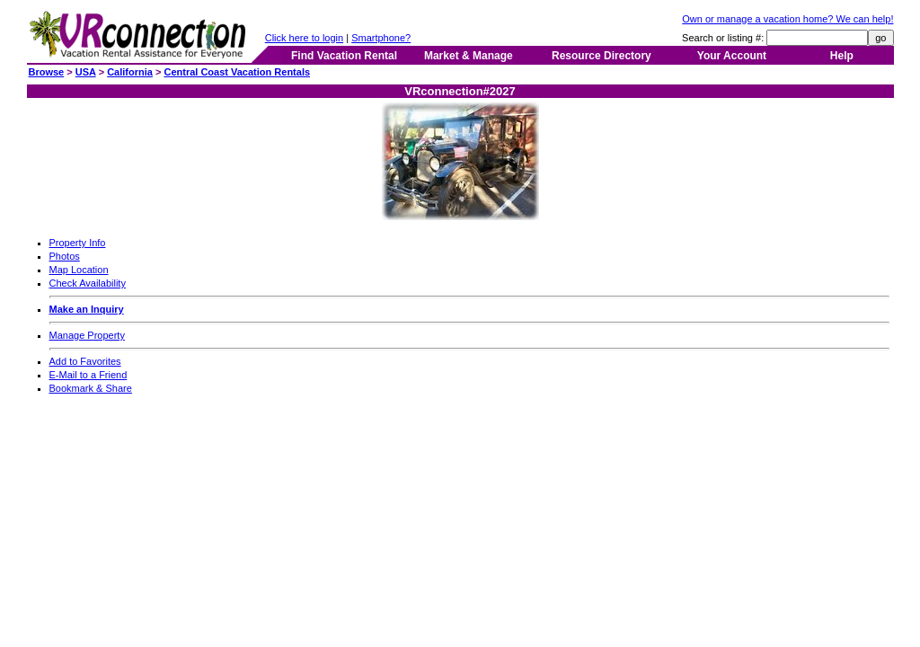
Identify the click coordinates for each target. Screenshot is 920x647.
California (130, 71)
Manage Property (87, 335)
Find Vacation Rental (344, 55)
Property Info (77, 242)
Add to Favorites (85, 361)
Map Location (79, 269)
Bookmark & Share (90, 388)
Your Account (731, 55)
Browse (47, 71)
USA (85, 71)
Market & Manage (468, 55)
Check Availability (87, 283)
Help (842, 55)
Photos (64, 256)
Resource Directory (601, 55)
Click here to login (304, 37)
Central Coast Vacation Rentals (237, 71)
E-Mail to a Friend (88, 374)
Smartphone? (381, 37)
